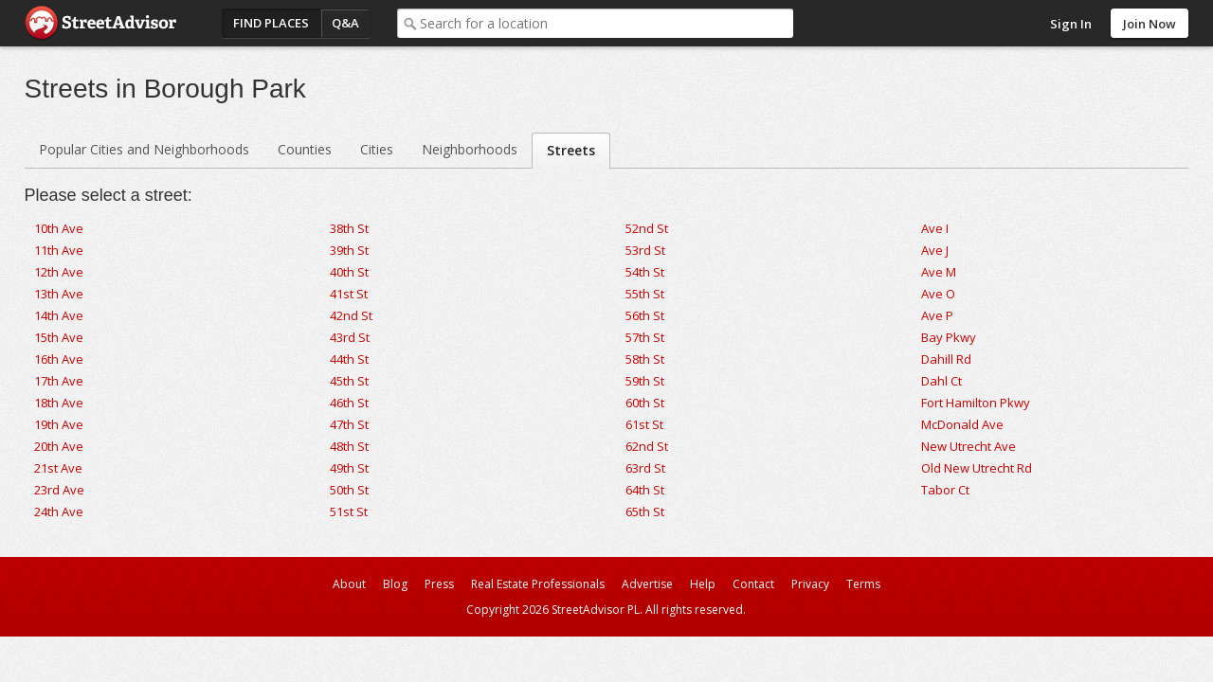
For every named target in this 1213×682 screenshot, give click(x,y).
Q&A (345, 22)
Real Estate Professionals (538, 584)
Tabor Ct (945, 489)
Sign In (1071, 23)
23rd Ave (59, 489)
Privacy (810, 584)
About (349, 584)
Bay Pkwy (948, 337)
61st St (644, 424)
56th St (644, 315)
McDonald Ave (962, 424)
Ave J (935, 250)
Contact (753, 584)
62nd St (646, 446)
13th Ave (58, 293)
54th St (644, 271)
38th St (349, 228)
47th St (349, 424)
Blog (395, 584)
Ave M (938, 271)
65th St (644, 511)
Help (702, 584)
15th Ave (58, 337)
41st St (349, 293)
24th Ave (58, 511)
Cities (376, 149)
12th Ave (58, 271)
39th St (349, 250)
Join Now (1149, 23)
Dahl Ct (941, 380)
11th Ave (58, 250)
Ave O (938, 293)
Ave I (935, 228)
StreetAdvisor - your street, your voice (100, 23)
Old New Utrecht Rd (976, 467)
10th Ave (58, 228)
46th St (349, 402)
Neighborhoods (469, 149)
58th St (644, 359)
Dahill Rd (946, 359)
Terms (863, 584)
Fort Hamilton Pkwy (975, 402)
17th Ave (58, 380)
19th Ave (58, 424)
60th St (644, 402)
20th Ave (58, 446)
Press (439, 584)
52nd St (646, 228)
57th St (644, 337)
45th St (349, 380)
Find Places (271, 22)
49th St (349, 467)
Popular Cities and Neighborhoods (144, 149)
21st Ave (58, 467)
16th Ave (58, 359)
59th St (644, 380)
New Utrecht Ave (968, 446)
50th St (349, 489)
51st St (349, 511)
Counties (305, 149)
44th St (349, 359)
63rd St (645, 467)
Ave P (937, 315)
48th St (349, 446)
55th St (644, 293)
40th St (349, 271)
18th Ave (58, 402)
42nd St (351, 315)
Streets (571, 150)
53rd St (645, 250)
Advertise (647, 584)
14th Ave (58, 315)
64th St (644, 489)
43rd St (350, 337)
